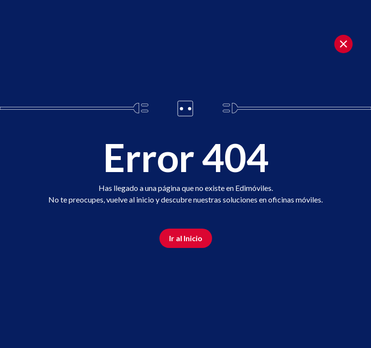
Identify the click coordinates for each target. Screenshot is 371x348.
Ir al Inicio (185, 238)
